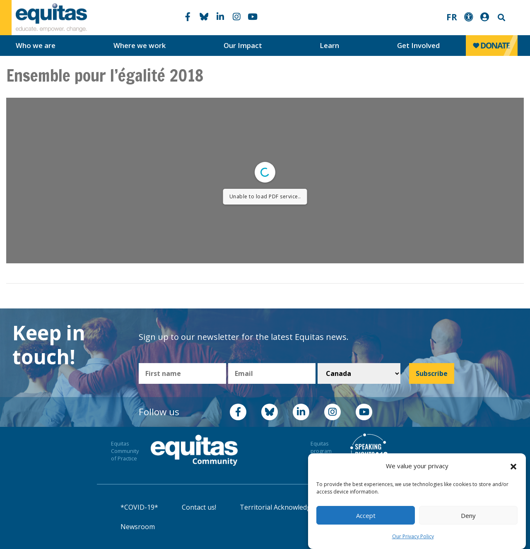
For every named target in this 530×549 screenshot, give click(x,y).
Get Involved (418, 45)
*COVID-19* (139, 507)
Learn (329, 45)
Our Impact (243, 45)
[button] (513, 466)
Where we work (139, 45)
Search (500, 17)
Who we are (35, 45)
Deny (468, 515)
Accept (366, 515)
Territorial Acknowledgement (285, 507)
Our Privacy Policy (413, 536)
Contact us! (199, 507)
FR (451, 17)
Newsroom (137, 526)
